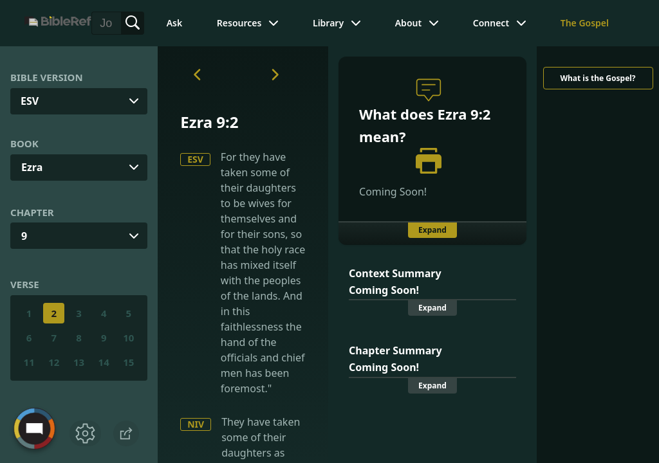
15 (128, 362)
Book (24, 143)
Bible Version (46, 77)
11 (29, 362)
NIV (195, 424)
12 (53, 362)
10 (128, 337)
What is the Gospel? (597, 78)
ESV (195, 159)
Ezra (31, 167)
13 (78, 362)
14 (103, 362)
